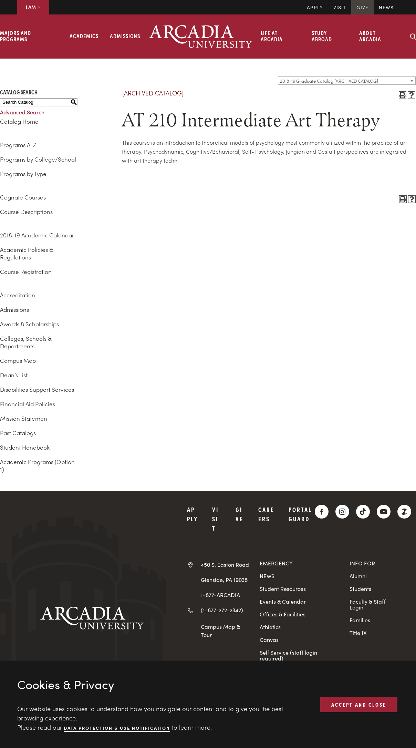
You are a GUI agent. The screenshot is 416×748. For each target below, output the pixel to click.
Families (360, 620)
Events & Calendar (283, 601)
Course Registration (26, 271)
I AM (33, 6)
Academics (84, 36)
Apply (315, 7)
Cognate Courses (23, 197)
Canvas (269, 640)
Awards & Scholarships (29, 324)
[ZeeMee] (404, 512)
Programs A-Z (18, 144)
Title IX (358, 633)
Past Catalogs (18, 433)
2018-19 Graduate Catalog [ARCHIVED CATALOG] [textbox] (329, 81)
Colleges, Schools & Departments (25, 342)
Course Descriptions (26, 211)
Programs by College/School (38, 159)
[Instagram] (342, 512)
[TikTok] (363, 512)
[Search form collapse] (413, 36)
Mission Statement (24, 418)
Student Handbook (25, 447)
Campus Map (18, 360)
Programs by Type (23, 173)
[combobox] (347, 80)
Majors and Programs (15, 36)
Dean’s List (14, 375)
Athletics (270, 627)
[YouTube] (384, 512)
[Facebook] (322, 512)
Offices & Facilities (282, 614)
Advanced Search (22, 112)
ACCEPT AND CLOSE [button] (358, 704)
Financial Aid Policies (27, 404)
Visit (339, 7)
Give (362, 7)
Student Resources (283, 589)
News (386, 7)
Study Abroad (322, 36)
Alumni (358, 576)
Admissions (125, 36)
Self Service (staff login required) (288, 655)
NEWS (267, 576)
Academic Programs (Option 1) (37, 465)
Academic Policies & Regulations (26, 253)
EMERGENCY (276, 563)
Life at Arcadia (272, 36)
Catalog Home (19, 121)
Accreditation (17, 295)
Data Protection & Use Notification (117, 727)
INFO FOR (362, 563)
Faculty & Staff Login (368, 604)
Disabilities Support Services (37, 389)
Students (360, 589)
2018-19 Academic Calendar (37, 235)
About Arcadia (370, 36)
